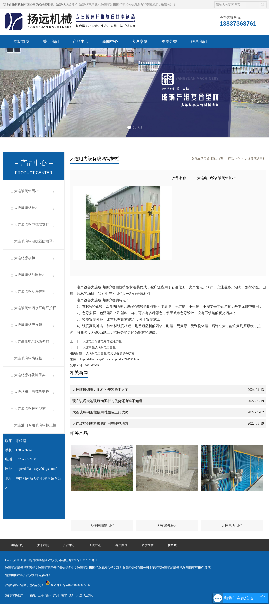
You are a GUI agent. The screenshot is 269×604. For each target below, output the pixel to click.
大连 (79, 595)
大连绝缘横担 (24, 258)
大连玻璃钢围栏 (26, 191)
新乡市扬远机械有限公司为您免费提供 (28, 4)
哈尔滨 (88, 595)
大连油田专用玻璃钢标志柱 (35, 425)
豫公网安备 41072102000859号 (67, 585)
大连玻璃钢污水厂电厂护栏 (35, 308)
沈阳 (72, 595)
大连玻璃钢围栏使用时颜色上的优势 (100, 412)
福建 (33, 595)
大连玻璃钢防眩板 (28, 358)
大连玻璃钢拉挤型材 (30, 408)
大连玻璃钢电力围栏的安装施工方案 (100, 390)
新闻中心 (110, 41)
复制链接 (61, 560)
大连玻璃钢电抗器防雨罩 (33, 241)
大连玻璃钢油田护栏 (30, 275)
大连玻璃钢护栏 (26, 208)
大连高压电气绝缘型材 (31, 341)
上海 (41, 595)
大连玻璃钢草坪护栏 (30, 291)
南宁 (64, 595)
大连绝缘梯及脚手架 (30, 375)
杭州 (48, 595)
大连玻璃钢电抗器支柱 (31, 224)
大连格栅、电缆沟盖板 (31, 392)
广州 (56, 595)
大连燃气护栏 (167, 526)
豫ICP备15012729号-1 (83, 560)
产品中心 (81, 41)
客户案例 (140, 41)
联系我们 (199, 41)
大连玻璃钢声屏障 (28, 325)
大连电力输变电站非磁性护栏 (102, 341)
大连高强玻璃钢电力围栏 (99, 347)
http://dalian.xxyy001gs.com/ (36, 469)
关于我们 (51, 41)
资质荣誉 (169, 41)
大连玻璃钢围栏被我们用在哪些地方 (100, 423)
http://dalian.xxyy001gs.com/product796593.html (110, 359)
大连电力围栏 (231, 526)
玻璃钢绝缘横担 (66, 4)
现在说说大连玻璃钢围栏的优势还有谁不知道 (107, 401)
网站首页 (21, 41)
